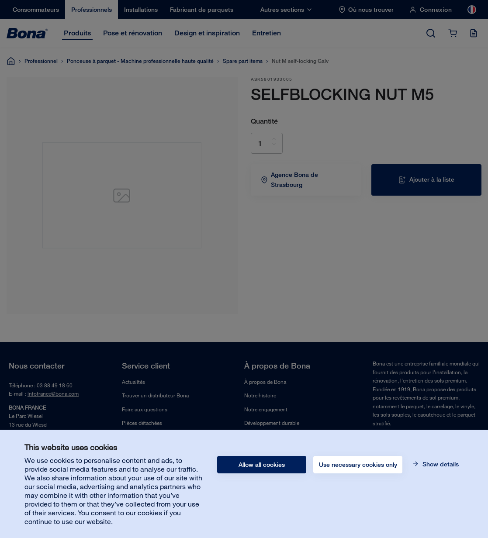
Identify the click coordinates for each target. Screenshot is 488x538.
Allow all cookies (262, 465)
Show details (440, 464)
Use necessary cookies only (358, 465)
